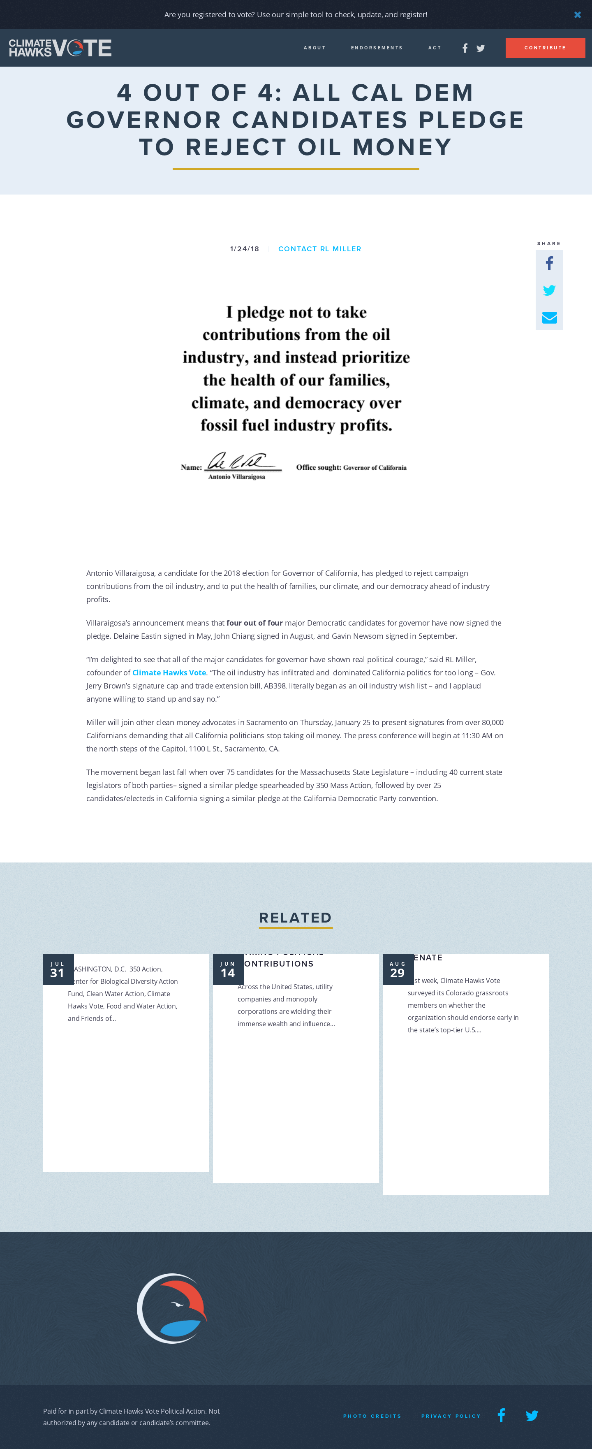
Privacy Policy (451, 1416)
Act (435, 48)
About (315, 48)
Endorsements (377, 48)
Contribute (546, 48)
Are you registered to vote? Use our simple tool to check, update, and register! (296, 14)
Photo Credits (372, 1416)
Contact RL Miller (319, 248)
